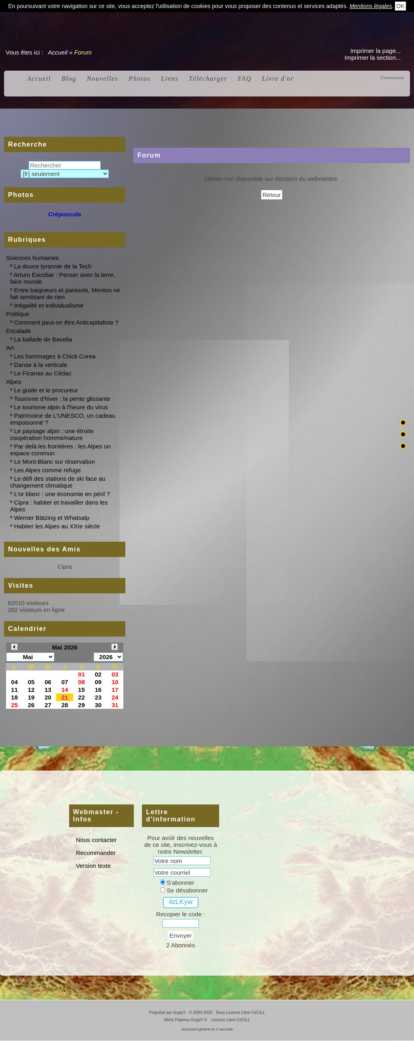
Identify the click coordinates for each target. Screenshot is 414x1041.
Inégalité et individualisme (49, 305)
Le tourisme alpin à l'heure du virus (61, 407)
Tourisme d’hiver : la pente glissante (62, 398)
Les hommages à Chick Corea (55, 356)
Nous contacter (95, 839)
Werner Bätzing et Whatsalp (51, 517)
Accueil (57, 52)
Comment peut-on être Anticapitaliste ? (66, 322)
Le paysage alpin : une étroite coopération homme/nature (51, 434)
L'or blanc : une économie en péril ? (62, 493)
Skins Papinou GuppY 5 (186, 1020)
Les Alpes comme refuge (47, 470)
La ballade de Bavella (43, 339)
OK (400, 6)
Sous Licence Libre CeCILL (241, 1012)
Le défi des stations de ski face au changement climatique (58, 482)
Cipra (64, 566)
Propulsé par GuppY (168, 1012)
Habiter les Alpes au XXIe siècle (57, 526)
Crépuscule (64, 214)
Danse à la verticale (41, 364)
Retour (271, 194)
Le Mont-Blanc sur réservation (54, 461)
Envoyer (180, 935)
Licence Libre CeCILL (230, 1020)
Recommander (95, 852)
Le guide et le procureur (46, 390)
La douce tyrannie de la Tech (53, 266)
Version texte (92, 865)
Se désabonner (184, 890)
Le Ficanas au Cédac (43, 373)
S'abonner (177, 882)
